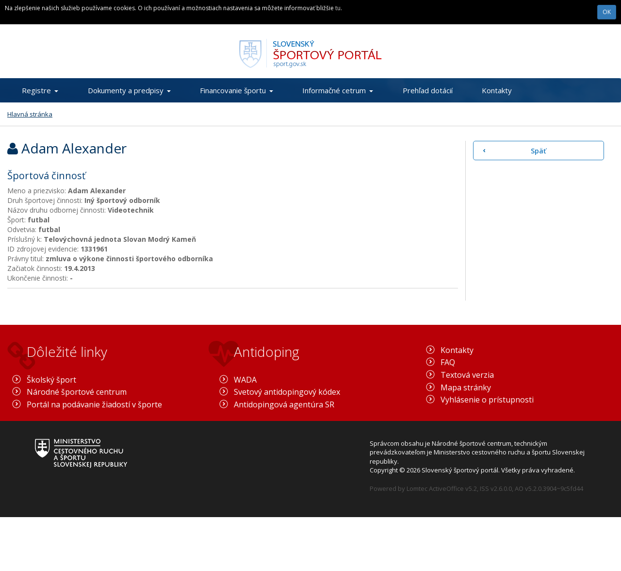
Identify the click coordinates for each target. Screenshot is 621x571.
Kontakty (497, 90)
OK (607, 12)
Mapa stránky (466, 387)
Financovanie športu (236, 90)
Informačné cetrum (337, 90)
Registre (40, 90)
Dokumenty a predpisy (129, 90)
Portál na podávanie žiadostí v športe (94, 404)
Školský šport (51, 379)
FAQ (448, 362)
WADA (245, 379)
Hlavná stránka (29, 114)
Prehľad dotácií (428, 90)
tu (338, 8)
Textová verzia (467, 374)
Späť (538, 150)
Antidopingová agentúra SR (284, 404)
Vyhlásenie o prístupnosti (487, 399)
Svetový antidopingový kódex (287, 391)
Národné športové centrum (77, 391)
